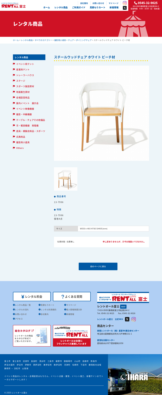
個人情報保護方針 (74, 309)
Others (20, 148)
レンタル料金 (32, 296)
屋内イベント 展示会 (27, 103)
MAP (123, 306)
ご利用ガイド (78, 7)
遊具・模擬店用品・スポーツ (30, 131)
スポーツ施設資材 (25, 86)
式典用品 (20, 136)
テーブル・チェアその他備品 (30, 120)
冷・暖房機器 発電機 (27, 125)
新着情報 (114, 7)
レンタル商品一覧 (23, 305)
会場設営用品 (23, 97)
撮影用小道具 (23, 142)
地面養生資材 (23, 92)
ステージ (20, 80)
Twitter (125, 8)
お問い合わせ (98, 3)
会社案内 (84, 3)
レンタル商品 (61, 7)
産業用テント (23, 69)
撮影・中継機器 (24, 114)
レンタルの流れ (22, 309)
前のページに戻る (101, 266)
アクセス (19, 318)
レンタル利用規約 (48, 309)
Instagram (125, 3)
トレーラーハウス (25, 75)
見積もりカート (97, 7)
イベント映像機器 (25, 108)
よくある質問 (72, 296)
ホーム (46, 7)
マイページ (114, 3)
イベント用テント (25, 63)
